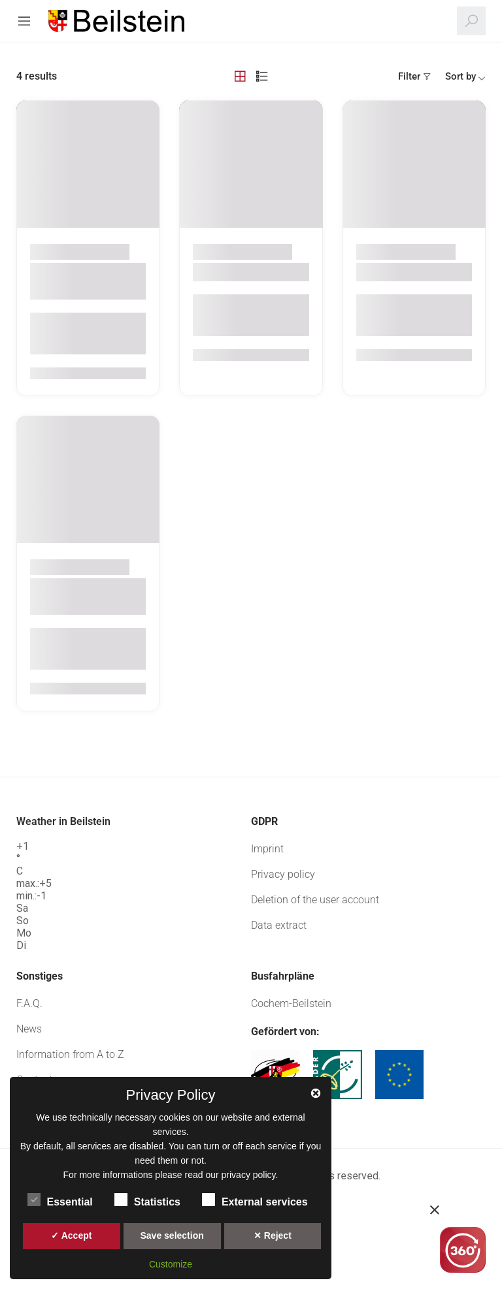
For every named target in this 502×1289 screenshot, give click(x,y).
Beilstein (108, 251)
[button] (462, 1210)
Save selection (171, 1235)
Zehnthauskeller (403, 272)
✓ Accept (71, 1235)
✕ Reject (273, 1235)
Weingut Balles (236, 272)
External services (255, 1199)
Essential (60, 1199)
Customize (170, 1264)
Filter (409, 76)
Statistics (147, 1199)
